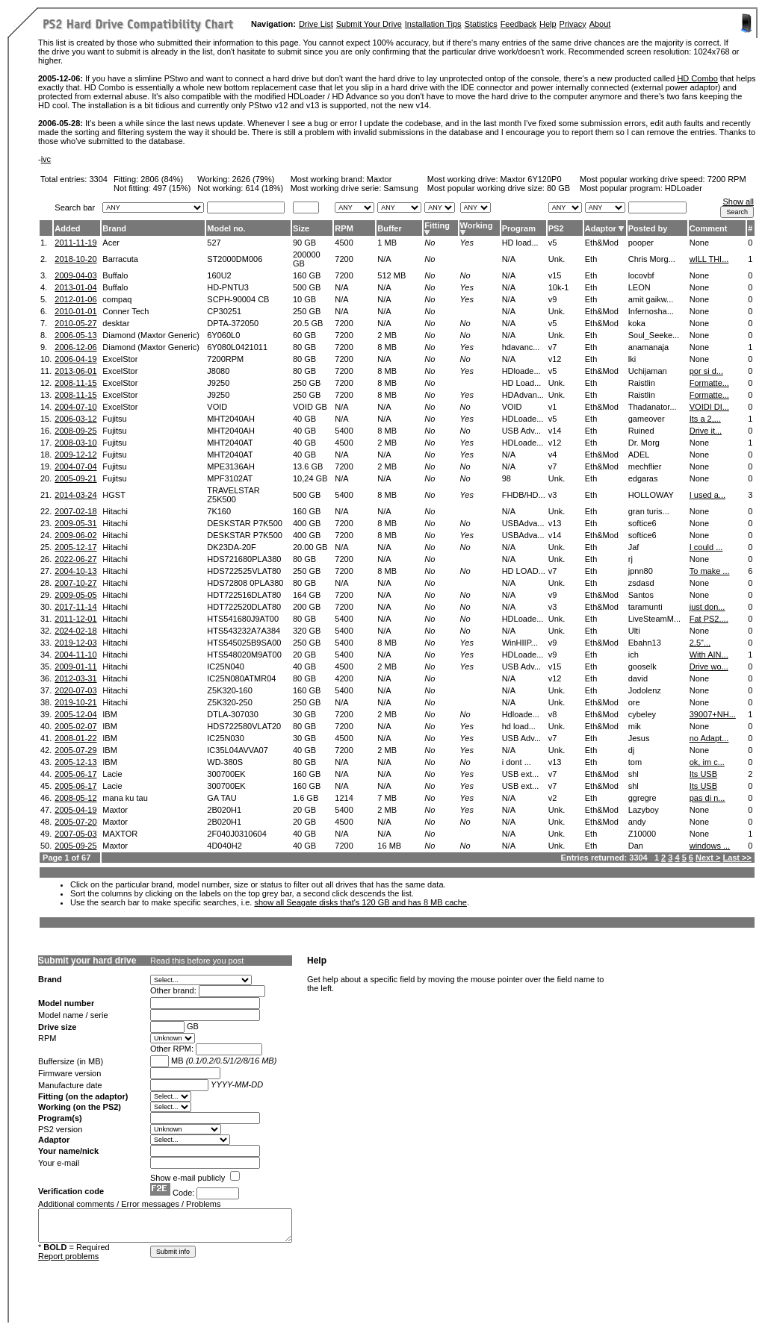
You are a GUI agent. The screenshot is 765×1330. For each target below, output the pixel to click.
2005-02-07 (75, 726)
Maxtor (379, 179)
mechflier (645, 466)
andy (637, 821)
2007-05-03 (75, 833)
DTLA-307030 (232, 714)
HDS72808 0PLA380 (245, 582)
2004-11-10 (75, 654)
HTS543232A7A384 (243, 630)
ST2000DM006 (234, 259)
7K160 (219, 511)
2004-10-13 (75, 570)
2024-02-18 (75, 630)
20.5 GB (308, 323)
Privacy (573, 23)
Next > (708, 857)
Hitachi (115, 511)
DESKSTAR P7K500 (244, 523)
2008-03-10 (75, 442)
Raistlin (641, 382)
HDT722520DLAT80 (244, 606)
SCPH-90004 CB (238, 299)
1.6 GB (305, 797)
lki (632, 359)
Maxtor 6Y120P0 (531, 179)
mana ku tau (125, 797)
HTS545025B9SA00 (244, 642)
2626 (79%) (253, 179)
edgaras (643, 478)
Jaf (633, 547)
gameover (646, 418)
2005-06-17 (75, 773)
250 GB (306, 311)
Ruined (641, 430)
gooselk (642, 666)
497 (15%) (172, 188)
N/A (384, 259)
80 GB (558, 188)
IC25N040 (225, 666)
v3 (552, 494)
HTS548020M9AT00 (244, 654)
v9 (552, 299)
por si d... (706, 370)
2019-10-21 (75, 702)
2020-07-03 (75, 690)
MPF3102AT (230, 478)
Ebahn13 (644, 642)
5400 (344, 430)
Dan (635, 845)
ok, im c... (707, 762)
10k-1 (558, 287)
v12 (555, 359)
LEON (639, 287)
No (429, 242)
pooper (641, 242)
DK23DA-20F (231, 547)
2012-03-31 (75, 678)
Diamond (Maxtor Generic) (150, 335)
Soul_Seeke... (654, 335)
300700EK (226, 773)
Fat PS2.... (709, 618)
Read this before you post (197, 960)
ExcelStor (119, 359)
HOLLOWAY (651, 494)
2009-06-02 (75, 535)
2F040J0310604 (237, 833)
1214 (344, 797)
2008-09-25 (75, 430)
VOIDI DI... (709, 406)
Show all (738, 201)
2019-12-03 (75, 642)
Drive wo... (709, 666)
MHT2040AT (230, 442)
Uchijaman (647, 370)
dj (631, 750)
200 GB (306, 606)
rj (630, 559)
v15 (555, 275)
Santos (641, 594)
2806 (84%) (161, 179)
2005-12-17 (75, 547)
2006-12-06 (75, 347)
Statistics (481, 23)
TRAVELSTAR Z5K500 (233, 495)
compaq (116, 299)
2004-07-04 (75, 466)
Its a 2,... (705, 418)
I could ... (706, 547)
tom (635, 762)
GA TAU (221, 797)
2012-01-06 (75, 299)
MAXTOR (119, 833)
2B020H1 (224, 809)
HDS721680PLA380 (244, 559)
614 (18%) (265, 188)
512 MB (391, 275)
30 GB (304, 714)
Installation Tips (433, 23)
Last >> (737, 857)
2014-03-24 (75, 494)
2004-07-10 (75, 406)
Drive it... (706, 430)
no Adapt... (709, 738)
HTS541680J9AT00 (243, 618)
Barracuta (120, 259)
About (600, 23)
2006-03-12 (75, 418)
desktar (115, 323)
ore (634, 702)
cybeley (642, 714)
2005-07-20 (75, 821)
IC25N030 (225, 738)
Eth (591, 259)
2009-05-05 (75, 594)
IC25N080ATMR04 (241, 678)
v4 (552, 454)
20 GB (304, 654)
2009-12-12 (75, 454)
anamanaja (648, 347)
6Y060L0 (223, 335)
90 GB (304, 242)
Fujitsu (114, 418)
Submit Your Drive (369, 23)
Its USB (703, 773)
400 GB (306, 523)
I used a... (707, 494)
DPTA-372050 (232, 323)
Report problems (68, 1256)
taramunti (645, 606)
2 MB (387, 335)
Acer (111, 242)
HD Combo (697, 78)
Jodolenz (644, 690)
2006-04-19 (75, 359)
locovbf (641, 275)
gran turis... (648, 511)
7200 (344, 259)
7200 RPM (726, 179)
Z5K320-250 (230, 702)
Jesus (639, 738)
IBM (109, 714)
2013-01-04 (75, 287)
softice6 (642, 523)
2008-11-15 (75, 382)
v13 (555, 523)
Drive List (316, 23)
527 (213, 242)
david (638, 678)
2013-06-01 (75, 370)
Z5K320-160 (230, 690)
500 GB (306, 287)
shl (633, 773)
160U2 (219, 275)
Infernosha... (651, 311)
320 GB (306, 630)
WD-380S (225, 762)
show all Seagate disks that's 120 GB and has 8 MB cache (360, 902)
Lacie (112, 773)
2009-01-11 (75, 666)
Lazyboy (643, 809)
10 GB (304, 299)
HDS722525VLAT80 (244, 570)
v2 (552, 797)
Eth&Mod (602, 242)
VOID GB (310, 406)
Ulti (634, 630)
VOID (217, 406)
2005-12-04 (75, 714)
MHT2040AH (231, 418)
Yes (467, 242)
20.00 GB (310, 547)
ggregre (642, 797)
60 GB (304, 335)
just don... (707, 606)
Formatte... (709, 382)
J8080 (218, 370)
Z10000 (642, 833)
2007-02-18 (75, 511)
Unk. (557, 259)
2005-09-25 (75, 845)
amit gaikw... (651, 299)
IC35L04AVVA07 (237, 750)
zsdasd (641, 582)
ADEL (639, 454)
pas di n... (707, 797)
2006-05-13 (75, 335)
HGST (114, 494)
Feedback (518, 23)
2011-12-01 (75, 618)
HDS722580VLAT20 (244, 726)
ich (633, 654)
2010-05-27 (75, 323)
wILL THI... (709, 259)
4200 (344, 678)
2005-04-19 (75, 809)
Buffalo (115, 275)
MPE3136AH (231, 466)
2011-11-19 (75, 242)
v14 (555, 430)
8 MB (387, 347)
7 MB (387, 797)
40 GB (304, 418)
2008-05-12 (75, 797)
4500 (344, 242)
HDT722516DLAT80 (244, 594)
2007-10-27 (75, 582)
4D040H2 (224, 845)
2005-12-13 (75, 762)
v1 (552, 406)
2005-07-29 (75, 750)
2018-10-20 (75, 259)
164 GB (306, 594)
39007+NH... (713, 714)
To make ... (710, 570)
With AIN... (709, 654)
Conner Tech (125, 311)
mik (634, 726)
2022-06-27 (75, 559)
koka (636, 323)
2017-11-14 (75, 606)
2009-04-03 (75, 275)
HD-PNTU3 (228, 287)
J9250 (218, 382)
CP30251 (224, 311)
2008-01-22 (75, 738)
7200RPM (225, 359)
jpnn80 (640, 570)
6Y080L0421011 (237, 347)
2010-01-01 (75, 311)
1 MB (387, 242)
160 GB (306, 275)
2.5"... (700, 642)
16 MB (389, 845)
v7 (552, 347)
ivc (46, 158)
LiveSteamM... (654, 618)
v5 (552, 242)
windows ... (710, 845)
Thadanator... (652, 406)
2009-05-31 (75, 523)
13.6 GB (308, 466)
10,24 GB (310, 478)
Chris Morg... (651, 259)
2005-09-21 (75, 478)
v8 (552, 714)
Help (548, 23)
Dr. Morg (644, 442)
